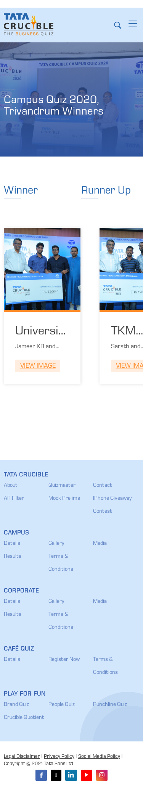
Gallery (56, 543)
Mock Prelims (64, 498)
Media (100, 543)
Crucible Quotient (24, 717)
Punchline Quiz (110, 704)
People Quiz (61, 704)
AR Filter (14, 498)
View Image (38, 366)
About (11, 485)
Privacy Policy (59, 756)
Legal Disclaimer (22, 756)
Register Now (64, 659)
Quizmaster (62, 485)
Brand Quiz (16, 704)
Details (12, 543)
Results (12, 556)
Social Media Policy (99, 756)
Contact (102, 485)
